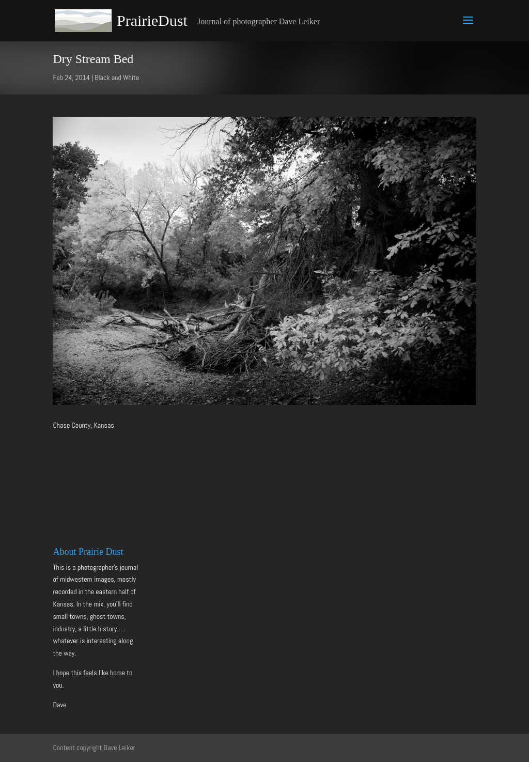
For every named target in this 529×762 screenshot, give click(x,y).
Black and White (117, 77)
